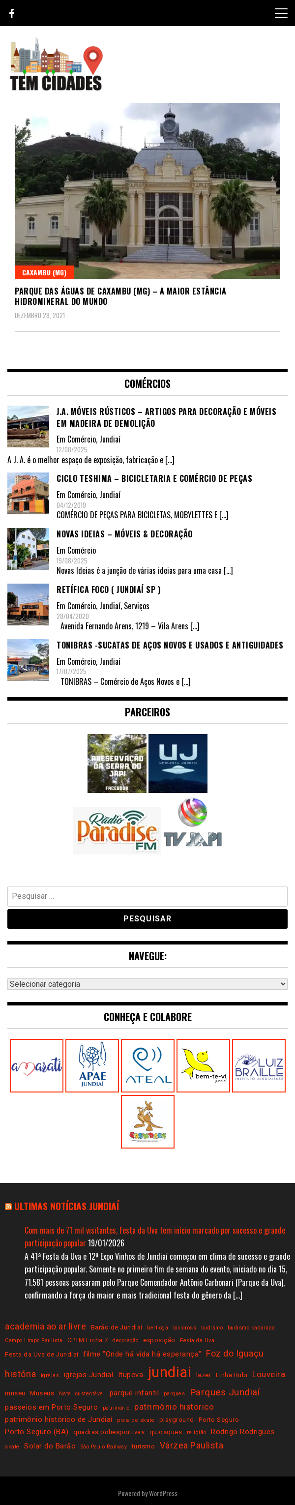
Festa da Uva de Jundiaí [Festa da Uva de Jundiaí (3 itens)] (42, 1354)
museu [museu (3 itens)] (15, 1393)
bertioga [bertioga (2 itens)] (157, 1328)
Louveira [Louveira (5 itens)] (268, 1374)
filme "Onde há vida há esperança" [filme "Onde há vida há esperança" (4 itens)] (142, 1354)
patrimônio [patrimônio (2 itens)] (116, 1408)
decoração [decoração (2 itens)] (126, 1340)
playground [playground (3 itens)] (176, 1419)
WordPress (163, 1493)
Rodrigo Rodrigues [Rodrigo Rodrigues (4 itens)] (243, 1431)
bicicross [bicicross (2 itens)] (185, 1328)
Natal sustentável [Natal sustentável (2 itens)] (82, 1393)
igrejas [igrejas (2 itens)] (50, 1375)
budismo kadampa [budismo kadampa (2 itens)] (251, 1328)
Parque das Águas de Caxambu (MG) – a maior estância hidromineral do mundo (121, 296)
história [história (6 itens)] (20, 1374)
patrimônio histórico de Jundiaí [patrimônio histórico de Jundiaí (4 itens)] (59, 1419)
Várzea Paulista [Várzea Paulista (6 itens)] (192, 1445)
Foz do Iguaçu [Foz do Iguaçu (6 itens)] (235, 1353)
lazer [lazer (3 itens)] (203, 1375)
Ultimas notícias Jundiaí (66, 1206)
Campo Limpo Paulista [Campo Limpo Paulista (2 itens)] (33, 1340)
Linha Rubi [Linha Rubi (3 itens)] (232, 1375)
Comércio (81, 439)
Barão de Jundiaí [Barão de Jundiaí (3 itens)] (117, 1327)
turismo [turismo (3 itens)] (143, 1446)
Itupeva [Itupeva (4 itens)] (131, 1374)
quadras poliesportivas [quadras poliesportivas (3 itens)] (109, 1432)
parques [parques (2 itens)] (174, 1393)
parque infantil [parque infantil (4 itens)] (134, 1392)
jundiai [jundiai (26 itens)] (170, 1372)
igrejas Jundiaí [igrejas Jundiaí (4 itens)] (89, 1374)
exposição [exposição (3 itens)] (159, 1340)
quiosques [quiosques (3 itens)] (165, 1432)
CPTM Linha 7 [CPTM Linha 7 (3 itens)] (87, 1340)
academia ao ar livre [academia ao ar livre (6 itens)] (45, 1326)
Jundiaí (109, 439)
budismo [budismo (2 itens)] (212, 1328)
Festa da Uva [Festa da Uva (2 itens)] (197, 1340)
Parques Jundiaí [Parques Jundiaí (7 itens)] (225, 1392)
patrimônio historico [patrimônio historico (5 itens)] (174, 1407)
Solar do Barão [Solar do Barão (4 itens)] (50, 1446)
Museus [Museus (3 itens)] (42, 1393)
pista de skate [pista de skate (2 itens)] (135, 1420)
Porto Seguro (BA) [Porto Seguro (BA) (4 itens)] (37, 1431)
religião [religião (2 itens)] (196, 1432)
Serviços (136, 606)
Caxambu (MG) (44, 272)
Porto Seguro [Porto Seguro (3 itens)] (219, 1419)
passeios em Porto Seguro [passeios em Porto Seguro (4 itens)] (51, 1407)
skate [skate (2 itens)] (12, 1447)
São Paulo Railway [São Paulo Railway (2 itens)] (104, 1447)
